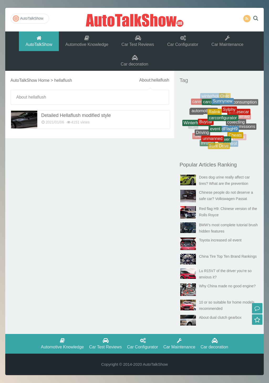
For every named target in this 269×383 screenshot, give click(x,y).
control (230, 144)
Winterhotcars (197, 123)
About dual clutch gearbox (220, 317)
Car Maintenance (227, 41)
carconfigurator (223, 119)
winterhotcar (212, 96)
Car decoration (134, 60)
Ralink (214, 113)
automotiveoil (204, 112)
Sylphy (229, 111)
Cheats (235, 136)
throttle (207, 143)
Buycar (205, 123)
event (215, 130)
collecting (236, 123)
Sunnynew (222, 102)
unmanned (213, 140)
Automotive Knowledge (86, 41)
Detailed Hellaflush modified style (76, 115)
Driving (202, 133)
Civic (224, 96)
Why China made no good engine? (227, 286)
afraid (244, 116)
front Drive (219, 146)
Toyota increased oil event (220, 240)
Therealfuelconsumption (234, 103)
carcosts (211, 103)
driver (224, 140)
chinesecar (239, 113)
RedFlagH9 (226, 130)
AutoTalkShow (134, 19)
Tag (184, 80)
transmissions (242, 127)
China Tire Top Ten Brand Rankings (228, 256)
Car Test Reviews (137, 41)
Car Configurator (182, 41)
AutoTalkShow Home (30, 80)
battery (240, 106)
